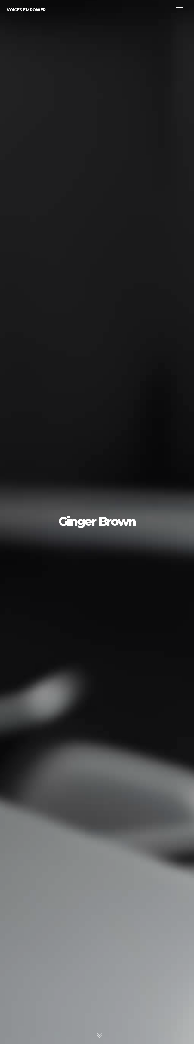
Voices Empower (26, 9)
